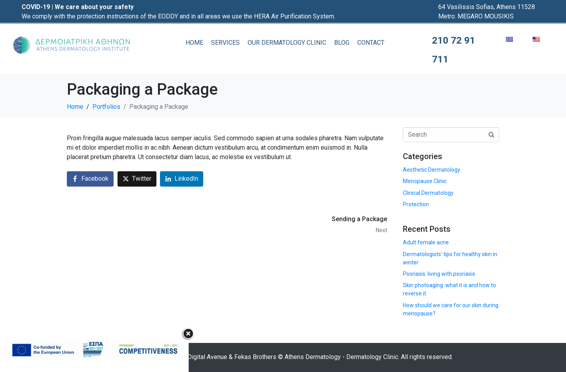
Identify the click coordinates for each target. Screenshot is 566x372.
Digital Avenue (207, 357)
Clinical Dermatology (428, 193)
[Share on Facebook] (90, 179)
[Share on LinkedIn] (181, 179)
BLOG (341, 42)
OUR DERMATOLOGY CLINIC (287, 42)
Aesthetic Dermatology (431, 170)
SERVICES (225, 42)
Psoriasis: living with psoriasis (439, 274)
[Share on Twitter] (137, 179)
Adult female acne (426, 242)
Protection (416, 204)
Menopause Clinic (425, 181)
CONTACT (370, 42)
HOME (194, 42)
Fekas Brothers (255, 357)
